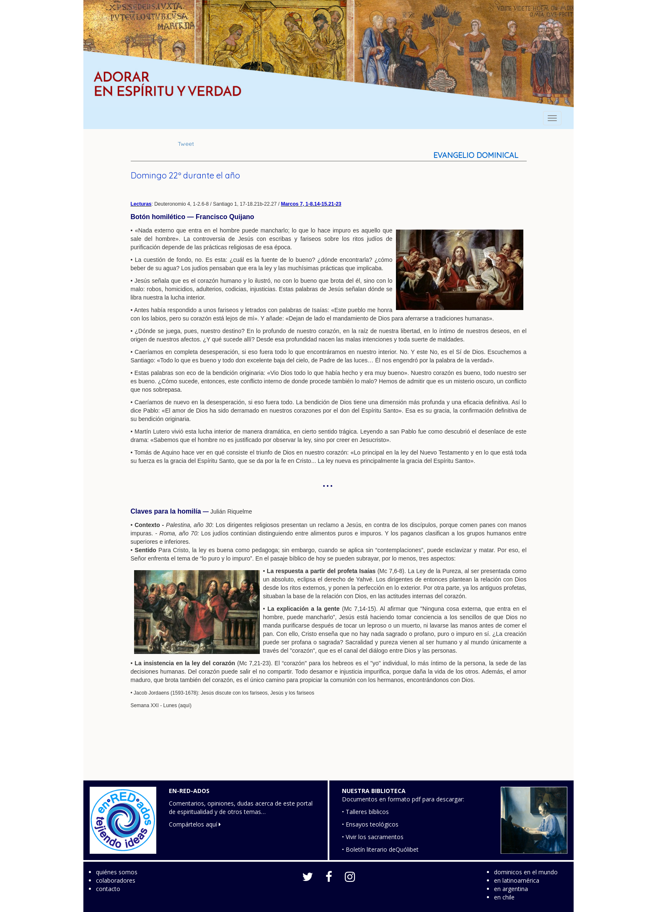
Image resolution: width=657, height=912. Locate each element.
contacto (108, 889)
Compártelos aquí (195, 824)
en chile (504, 897)
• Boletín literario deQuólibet (380, 849)
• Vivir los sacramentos (373, 837)
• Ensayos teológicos (370, 824)
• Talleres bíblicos (365, 812)
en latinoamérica (516, 880)
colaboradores (115, 880)
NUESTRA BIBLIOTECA (374, 791)
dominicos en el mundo (526, 872)
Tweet (186, 143)
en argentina (511, 889)
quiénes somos (116, 872)
